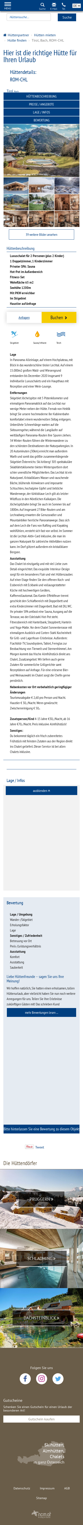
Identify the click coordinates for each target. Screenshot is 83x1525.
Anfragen (24, 317)
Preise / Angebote (41, 104)
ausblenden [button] (41, 790)
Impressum (47, 1488)
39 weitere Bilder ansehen (41, 234)
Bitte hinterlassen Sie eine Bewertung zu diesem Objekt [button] (41, 1129)
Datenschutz (22, 1488)
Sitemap (41, 1498)
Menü (7, 8)
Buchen (58, 317)
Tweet (39, 1147)
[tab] (41, 790)
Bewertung (42, 120)
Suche (67, 17)
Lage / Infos (41, 112)
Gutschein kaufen (41, 1419)
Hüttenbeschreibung (41, 96)
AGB (67, 1488)
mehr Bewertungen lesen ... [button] (41, 1012)
